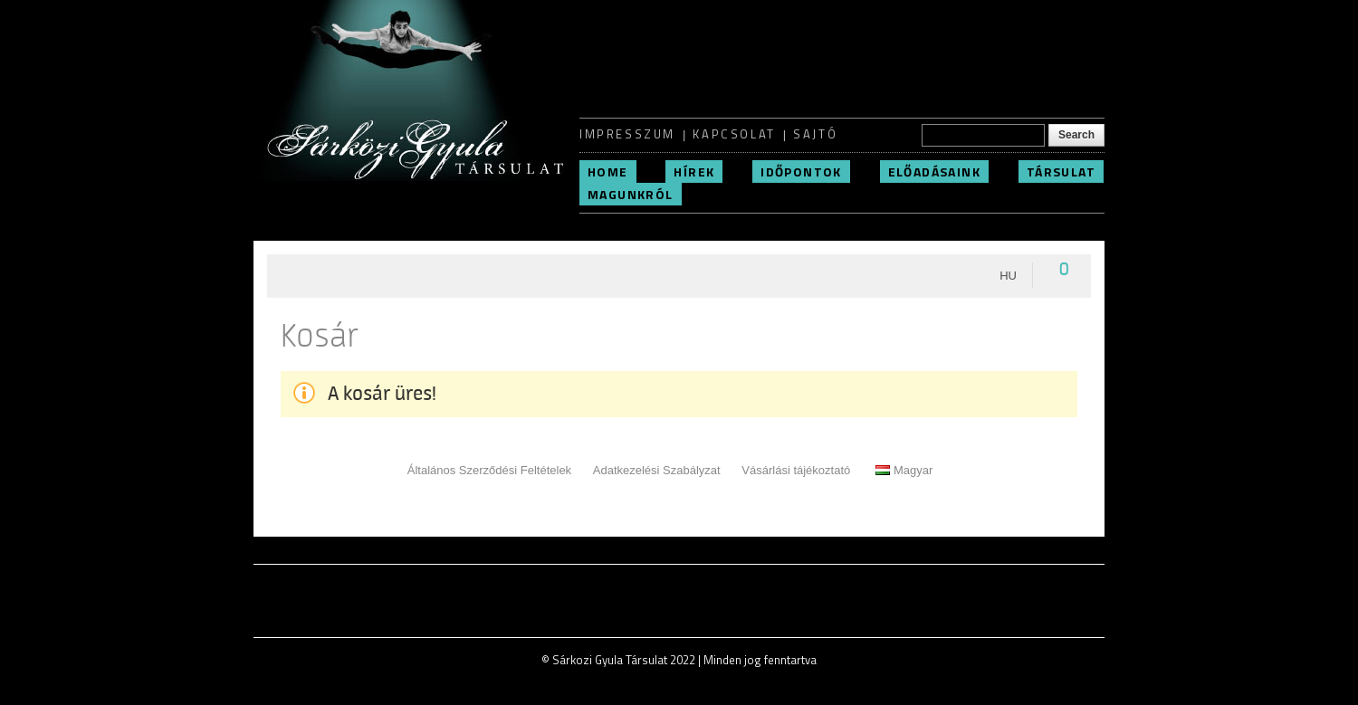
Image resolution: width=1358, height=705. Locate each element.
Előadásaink (934, 171)
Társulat (1061, 171)
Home (608, 171)
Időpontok (801, 171)
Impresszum (627, 134)
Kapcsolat (734, 134)
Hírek (694, 171)
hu (1008, 275)
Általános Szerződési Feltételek (489, 470)
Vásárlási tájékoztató (795, 470)
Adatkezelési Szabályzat (657, 470)
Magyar (903, 470)
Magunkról (631, 194)
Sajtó (815, 134)
